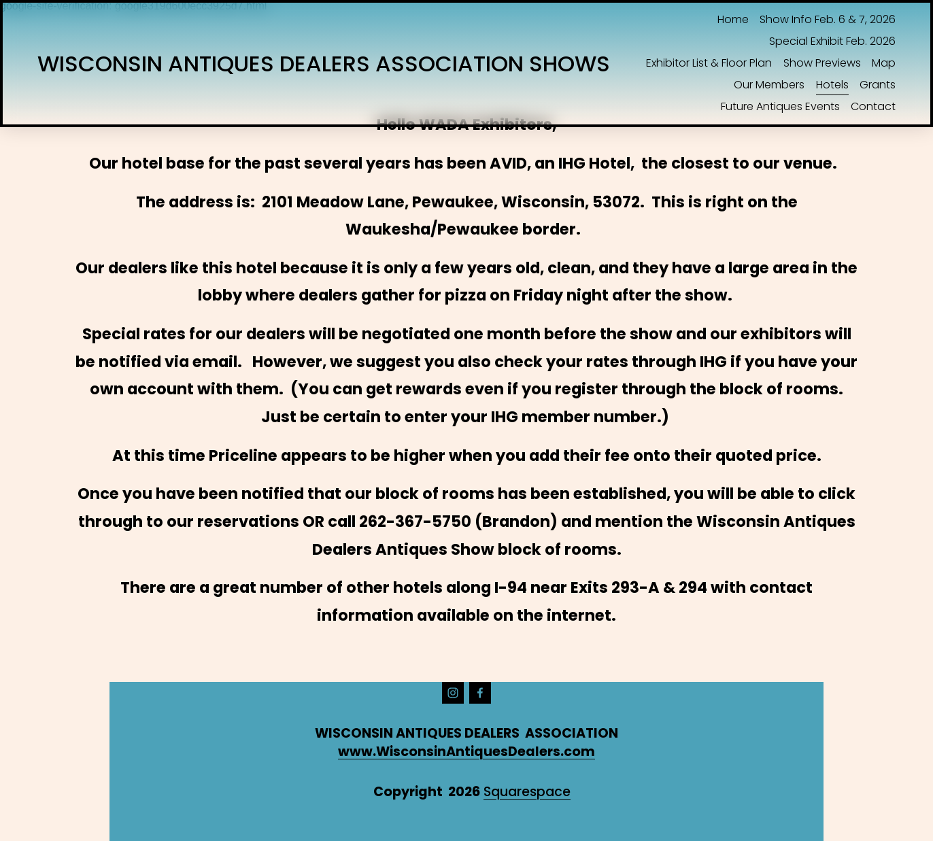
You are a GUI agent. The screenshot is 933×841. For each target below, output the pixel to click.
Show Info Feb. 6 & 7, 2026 (828, 19)
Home (733, 19)
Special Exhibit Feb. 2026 (832, 41)
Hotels (832, 84)
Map (884, 63)
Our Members (769, 84)
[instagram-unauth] (453, 693)
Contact (873, 106)
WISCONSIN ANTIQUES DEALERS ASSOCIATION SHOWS (323, 63)
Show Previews (822, 63)
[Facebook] (480, 693)
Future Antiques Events (780, 106)
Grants (878, 84)
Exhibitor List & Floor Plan (709, 63)
